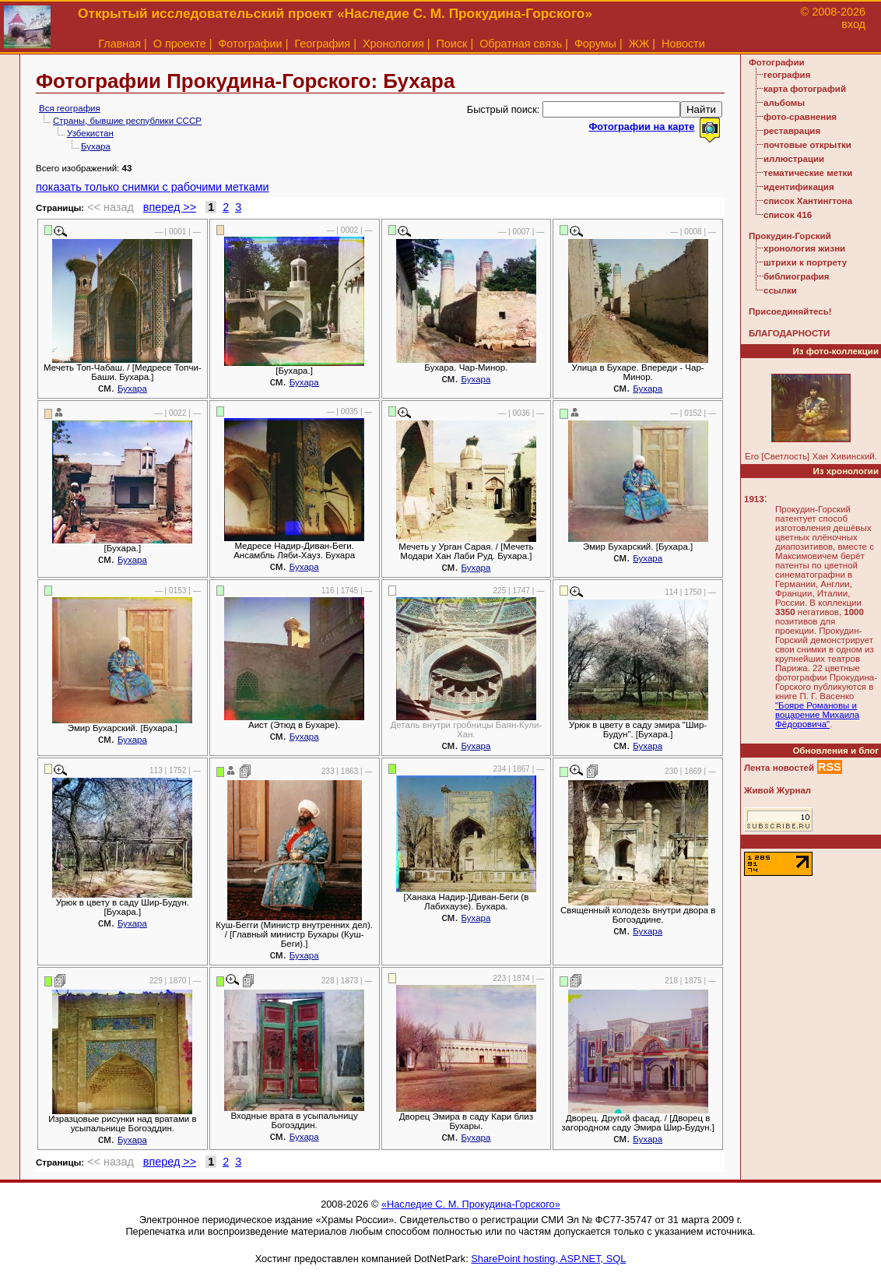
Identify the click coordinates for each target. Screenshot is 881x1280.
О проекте (179, 43)
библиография (796, 276)
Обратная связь (520, 43)
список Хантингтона (807, 201)
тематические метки (807, 173)
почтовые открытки (807, 144)
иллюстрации (793, 159)
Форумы (595, 43)
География (322, 43)
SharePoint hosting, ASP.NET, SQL (548, 1258)
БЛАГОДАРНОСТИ (789, 333)
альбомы (784, 102)
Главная (119, 43)
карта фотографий (804, 88)
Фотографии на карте (641, 126)
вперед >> (169, 207)
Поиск (452, 43)
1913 (754, 499)
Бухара (96, 146)
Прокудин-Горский (790, 236)
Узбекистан (90, 133)
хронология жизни (804, 248)
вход (853, 24)
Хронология (393, 43)
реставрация (791, 130)
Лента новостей (779, 767)
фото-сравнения (800, 116)
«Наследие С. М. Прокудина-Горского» (470, 1204)
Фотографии (250, 43)
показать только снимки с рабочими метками (152, 187)
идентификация (798, 187)
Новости (683, 43)
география (786, 74)
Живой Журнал (777, 790)
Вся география (69, 108)
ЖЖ (639, 43)
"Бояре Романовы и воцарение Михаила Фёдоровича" (817, 715)
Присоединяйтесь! (790, 311)
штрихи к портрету (805, 262)
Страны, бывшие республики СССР (127, 120)
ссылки (780, 290)
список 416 (787, 215)
